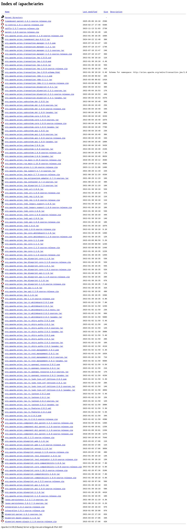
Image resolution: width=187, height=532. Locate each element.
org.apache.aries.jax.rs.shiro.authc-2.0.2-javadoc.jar (34, 346)
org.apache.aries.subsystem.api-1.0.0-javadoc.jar (31, 141)
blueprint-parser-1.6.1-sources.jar (23, 514)
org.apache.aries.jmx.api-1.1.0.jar (23, 287)
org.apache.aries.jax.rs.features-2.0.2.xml (28, 408)
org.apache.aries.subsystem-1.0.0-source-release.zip (33, 152)
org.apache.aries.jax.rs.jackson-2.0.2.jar (27, 397)
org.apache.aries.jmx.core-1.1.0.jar (24, 251)
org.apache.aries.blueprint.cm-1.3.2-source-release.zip (34, 481)
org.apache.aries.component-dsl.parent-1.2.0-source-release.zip (39, 426)
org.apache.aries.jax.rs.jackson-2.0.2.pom (27, 393)
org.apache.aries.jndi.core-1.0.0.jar (25, 211)
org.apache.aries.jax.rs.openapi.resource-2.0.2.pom (32, 364)
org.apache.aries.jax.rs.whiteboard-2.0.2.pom (29, 302)
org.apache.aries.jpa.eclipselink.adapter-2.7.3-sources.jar (37, 178)
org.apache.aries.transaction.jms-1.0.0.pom (28, 61)
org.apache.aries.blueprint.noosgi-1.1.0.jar (28, 448)
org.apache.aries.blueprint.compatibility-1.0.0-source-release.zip (40, 477)
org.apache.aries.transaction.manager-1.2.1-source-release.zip (38, 54)
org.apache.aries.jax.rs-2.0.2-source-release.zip (31, 419)
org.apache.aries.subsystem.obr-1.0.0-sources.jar (31, 105)
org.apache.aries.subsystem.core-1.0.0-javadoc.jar (32, 127)
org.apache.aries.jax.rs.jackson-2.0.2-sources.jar (32, 401)
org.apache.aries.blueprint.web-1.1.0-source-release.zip (35, 444)
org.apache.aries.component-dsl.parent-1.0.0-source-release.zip (39, 434)
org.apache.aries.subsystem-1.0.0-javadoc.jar (29, 156)
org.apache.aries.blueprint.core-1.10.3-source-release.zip (36, 470)
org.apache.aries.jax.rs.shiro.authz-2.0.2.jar (29, 324)
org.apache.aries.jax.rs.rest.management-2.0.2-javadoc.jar (36, 360)
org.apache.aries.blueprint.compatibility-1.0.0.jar (32, 474)
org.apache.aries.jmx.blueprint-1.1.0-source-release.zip (35, 284)
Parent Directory (14, 17)
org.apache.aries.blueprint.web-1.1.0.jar (27, 441)
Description (116, 11)
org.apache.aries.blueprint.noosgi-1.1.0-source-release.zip (37, 452)
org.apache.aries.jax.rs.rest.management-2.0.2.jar (32, 353)
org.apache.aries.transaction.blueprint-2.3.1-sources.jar (35, 90)
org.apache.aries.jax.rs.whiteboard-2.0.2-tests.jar (32, 309)
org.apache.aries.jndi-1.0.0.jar (22, 225)
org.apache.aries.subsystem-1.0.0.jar (25, 145)
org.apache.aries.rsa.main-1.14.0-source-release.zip (33, 160)
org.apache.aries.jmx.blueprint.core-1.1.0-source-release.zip (38, 262)
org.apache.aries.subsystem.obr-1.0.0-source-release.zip (35, 108)
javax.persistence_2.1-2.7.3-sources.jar (26, 499)
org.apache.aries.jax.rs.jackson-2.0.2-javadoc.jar (32, 404)
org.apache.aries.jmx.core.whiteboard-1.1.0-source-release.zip (38, 236)
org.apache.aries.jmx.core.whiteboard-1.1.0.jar (30, 233)
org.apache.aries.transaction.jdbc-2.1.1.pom (28, 76)
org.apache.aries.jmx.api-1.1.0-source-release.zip (32, 291)
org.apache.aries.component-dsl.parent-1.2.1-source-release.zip (39, 423)
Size (106, 11)
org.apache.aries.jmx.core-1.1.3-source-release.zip (32, 247)
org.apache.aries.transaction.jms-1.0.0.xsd (28, 57)
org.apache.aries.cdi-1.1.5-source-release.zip (29, 437)
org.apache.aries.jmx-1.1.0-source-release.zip (29, 298)
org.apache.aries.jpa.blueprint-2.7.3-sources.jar (31, 185)
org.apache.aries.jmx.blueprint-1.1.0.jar (27, 280)
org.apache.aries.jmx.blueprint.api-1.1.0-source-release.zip (37, 276)
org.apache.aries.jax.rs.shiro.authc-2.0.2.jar (29, 339)
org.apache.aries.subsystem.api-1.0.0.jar (27, 130)
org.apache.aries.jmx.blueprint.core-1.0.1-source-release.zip (38, 269)
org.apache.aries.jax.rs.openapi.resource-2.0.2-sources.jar (37, 371)
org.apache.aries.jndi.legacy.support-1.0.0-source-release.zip (38, 207)
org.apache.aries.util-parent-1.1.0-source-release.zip (34, 35)
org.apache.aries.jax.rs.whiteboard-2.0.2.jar (29, 306)
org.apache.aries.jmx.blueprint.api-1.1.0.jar (29, 273)
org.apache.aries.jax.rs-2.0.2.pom (23, 415)
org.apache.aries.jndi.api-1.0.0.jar (24, 218)
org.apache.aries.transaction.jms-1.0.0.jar (28, 65)
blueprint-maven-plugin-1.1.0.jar (22, 518)
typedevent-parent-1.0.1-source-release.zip (28, 21)
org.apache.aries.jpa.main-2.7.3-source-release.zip (32, 174)
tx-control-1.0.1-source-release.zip (24, 24)
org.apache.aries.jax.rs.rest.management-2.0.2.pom (32, 350)
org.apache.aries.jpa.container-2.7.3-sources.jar (31, 182)
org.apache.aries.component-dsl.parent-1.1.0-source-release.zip (39, 430)
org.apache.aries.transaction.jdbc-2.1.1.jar (28, 79)
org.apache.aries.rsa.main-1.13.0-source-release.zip (33, 163)
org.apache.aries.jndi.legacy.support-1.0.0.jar (30, 203)
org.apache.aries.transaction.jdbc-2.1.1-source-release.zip (37, 83)
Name (7, 11)
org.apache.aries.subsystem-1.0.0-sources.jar (29, 149)
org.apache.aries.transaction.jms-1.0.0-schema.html (32, 72)
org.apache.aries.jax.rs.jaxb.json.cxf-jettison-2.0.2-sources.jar (40, 386)
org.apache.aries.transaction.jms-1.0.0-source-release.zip (36, 68)
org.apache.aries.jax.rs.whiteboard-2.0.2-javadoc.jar (33, 317)
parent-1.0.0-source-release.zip (22, 32)
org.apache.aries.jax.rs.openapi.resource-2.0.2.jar (32, 368)
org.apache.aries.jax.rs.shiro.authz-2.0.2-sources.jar (34, 328)
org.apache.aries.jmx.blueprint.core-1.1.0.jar (29, 258)
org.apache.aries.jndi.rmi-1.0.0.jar (24, 196)
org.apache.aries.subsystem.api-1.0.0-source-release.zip (35, 138)
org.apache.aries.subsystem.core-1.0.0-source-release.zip (35, 123)
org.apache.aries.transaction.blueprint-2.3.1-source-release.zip (39, 94)
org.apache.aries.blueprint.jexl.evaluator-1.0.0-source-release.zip (41, 459)
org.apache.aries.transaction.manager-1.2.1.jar (30, 46)
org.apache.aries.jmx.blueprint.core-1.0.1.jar (29, 266)
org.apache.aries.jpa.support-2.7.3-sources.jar (30, 171)
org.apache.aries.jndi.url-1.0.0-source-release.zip (32, 192)
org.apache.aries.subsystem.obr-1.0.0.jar (27, 101)
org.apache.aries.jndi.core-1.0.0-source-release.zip (33, 214)
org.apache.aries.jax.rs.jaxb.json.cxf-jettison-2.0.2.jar (35, 382)
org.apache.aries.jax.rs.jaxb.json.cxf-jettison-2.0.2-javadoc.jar (40, 390)
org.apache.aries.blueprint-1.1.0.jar (25, 492)
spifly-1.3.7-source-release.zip (22, 28)
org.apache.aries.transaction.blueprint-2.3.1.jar (31, 87)
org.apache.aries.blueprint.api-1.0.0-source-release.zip (35, 488)
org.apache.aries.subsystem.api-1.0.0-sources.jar (31, 134)
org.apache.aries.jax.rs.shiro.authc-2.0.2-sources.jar (34, 342)
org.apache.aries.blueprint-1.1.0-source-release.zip (33, 496)
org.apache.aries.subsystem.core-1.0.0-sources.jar (32, 119)
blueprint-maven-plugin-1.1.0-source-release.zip (31, 521)
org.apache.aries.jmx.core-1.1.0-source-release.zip (32, 255)
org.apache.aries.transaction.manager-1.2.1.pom (30, 43)
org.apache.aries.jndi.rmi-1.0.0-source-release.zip (32, 200)
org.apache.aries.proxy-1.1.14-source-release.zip (31, 167)
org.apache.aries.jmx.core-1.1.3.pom (24, 240)
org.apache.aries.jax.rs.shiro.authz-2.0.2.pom (29, 320)
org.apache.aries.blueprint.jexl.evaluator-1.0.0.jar (33, 455)
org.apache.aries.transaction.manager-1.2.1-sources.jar (34, 50)
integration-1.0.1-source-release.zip (25, 510)
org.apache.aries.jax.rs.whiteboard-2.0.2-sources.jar (33, 313)
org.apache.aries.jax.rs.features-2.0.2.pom (28, 412)
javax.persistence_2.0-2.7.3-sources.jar (26, 503)
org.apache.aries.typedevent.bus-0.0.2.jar (27, 39)
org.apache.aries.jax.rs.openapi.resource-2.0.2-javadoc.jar (37, 375)
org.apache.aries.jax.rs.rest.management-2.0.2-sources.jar (36, 357)
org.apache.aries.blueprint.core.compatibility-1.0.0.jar (35, 463)
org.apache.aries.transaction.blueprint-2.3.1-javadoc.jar (35, 98)
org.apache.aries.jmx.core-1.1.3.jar (24, 244)
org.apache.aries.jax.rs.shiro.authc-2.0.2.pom (29, 335)
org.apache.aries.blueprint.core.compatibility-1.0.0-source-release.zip (43, 466)
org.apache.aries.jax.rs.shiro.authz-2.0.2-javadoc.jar (34, 331)
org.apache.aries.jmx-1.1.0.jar (21, 295)
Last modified (90, 11)
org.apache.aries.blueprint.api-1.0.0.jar (27, 485)
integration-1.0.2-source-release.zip (25, 507)
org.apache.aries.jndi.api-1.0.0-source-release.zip (32, 222)
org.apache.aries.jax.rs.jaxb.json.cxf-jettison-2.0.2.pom (35, 379)
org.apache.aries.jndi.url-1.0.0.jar (24, 189)
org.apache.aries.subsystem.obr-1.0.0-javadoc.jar (31, 112)
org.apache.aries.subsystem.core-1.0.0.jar (27, 116)
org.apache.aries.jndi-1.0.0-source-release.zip (30, 229)
